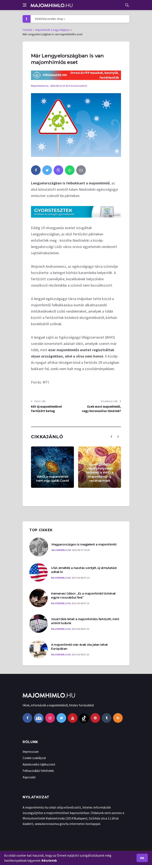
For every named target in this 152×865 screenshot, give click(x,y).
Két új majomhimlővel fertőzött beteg (46, 408)
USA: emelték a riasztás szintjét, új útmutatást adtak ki (84, 570)
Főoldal (27, 30)
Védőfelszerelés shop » (50, 19)
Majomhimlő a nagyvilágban (52, 30)
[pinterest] (95, 718)
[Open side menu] (24, 5)
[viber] (58, 170)
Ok (142, 858)
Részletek (49, 860)
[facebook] (36, 170)
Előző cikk (38, 401)
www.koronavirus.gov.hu (52, 824)
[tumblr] (106, 718)
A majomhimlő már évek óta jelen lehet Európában (79, 647)
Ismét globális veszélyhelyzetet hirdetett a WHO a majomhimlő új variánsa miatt (99, 472)
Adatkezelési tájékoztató (39, 764)
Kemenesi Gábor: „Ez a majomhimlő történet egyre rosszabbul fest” (83, 596)
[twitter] (47, 170)
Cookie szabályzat (34, 758)
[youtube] (72, 718)
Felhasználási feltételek (38, 771)
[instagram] (50, 718)
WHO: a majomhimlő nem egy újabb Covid (52, 479)
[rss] (118, 718)
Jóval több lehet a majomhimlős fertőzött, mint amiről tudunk (85, 621)
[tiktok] (84, 718)
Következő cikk (111, 401)
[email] (81, 170)
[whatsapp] (70, 170)
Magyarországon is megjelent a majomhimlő (84, 544)
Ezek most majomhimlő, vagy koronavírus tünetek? (101, 408)
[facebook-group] (39, 718)
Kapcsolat (29, 777)
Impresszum (31, 752)
